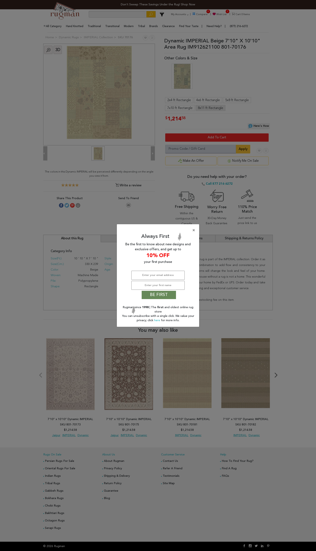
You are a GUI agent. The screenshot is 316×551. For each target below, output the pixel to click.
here (157, 320)
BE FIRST (159, 295)
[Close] (159, 230)
